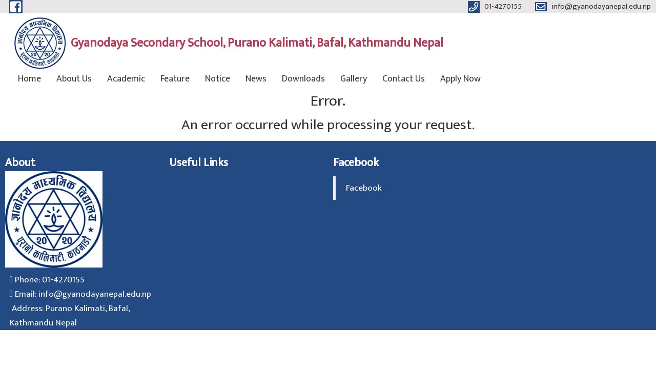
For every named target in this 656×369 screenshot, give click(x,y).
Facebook (364, 187)
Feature (175, 79)
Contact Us (403, 79)
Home (29, 79)
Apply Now (460, 79)
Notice (217, 79)
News (255, 79)
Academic (126, 79)
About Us (74, 79)
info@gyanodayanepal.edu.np (94, 294)
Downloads (303, 79)
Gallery (353, 79)
